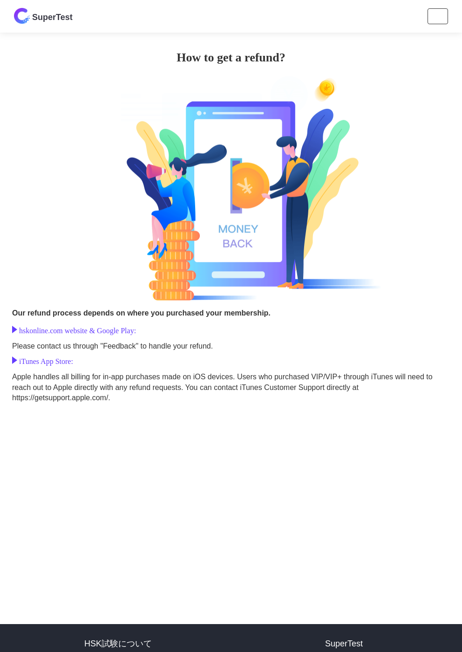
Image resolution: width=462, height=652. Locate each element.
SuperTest (43, 16)
